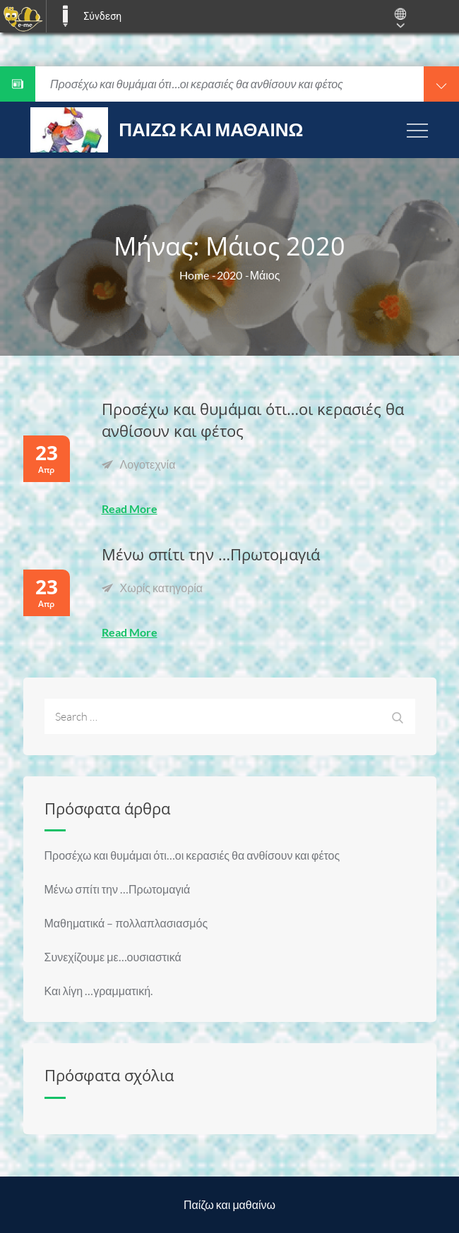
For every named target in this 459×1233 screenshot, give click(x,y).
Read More (129, 508)
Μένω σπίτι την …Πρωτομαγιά (211, 554)
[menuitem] (23, 16)
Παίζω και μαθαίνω (211, 129)
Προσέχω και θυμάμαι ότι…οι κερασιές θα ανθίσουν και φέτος (192, 855)
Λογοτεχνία (148, 464)
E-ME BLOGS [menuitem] (65, 16)
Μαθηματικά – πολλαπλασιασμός (126, 923)
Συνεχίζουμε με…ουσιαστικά (112, 956)
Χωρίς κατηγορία (161, 587)
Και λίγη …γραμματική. (98, 990)
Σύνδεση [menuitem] (102, 16)
